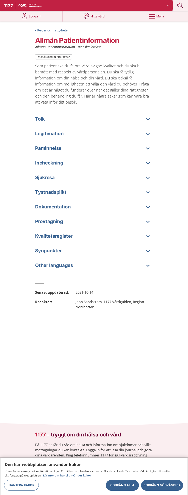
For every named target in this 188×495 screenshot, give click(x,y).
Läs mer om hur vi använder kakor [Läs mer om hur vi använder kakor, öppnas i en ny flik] (67, 477)
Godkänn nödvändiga (162, 487)
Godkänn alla (122, 487)
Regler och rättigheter (53, 30)
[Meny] (156, 16)
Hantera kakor (21, 487)
